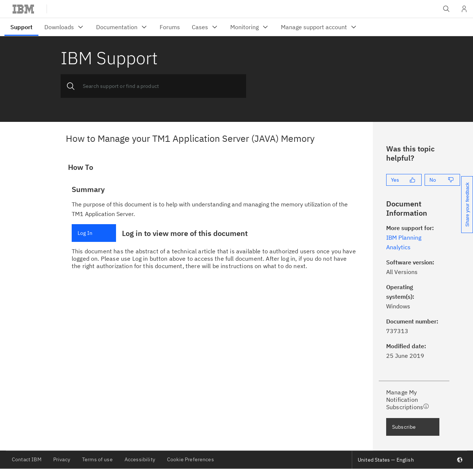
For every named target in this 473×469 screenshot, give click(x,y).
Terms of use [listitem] (97, 459)
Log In (85, 233)
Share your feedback (467, 204)
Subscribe (404, 427)
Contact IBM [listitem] (26, 459)
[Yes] (404, 180)
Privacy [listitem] (61, 459)
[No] (442, 180)
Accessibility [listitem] (140, 459)
